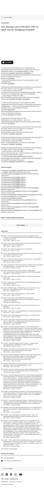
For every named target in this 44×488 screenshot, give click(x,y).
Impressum (19, 481)
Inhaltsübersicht (14, 479)
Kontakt (7, 479)
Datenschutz (12, 481)
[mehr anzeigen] (22, 225)
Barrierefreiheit (4, 481)
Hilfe (2, 479)
